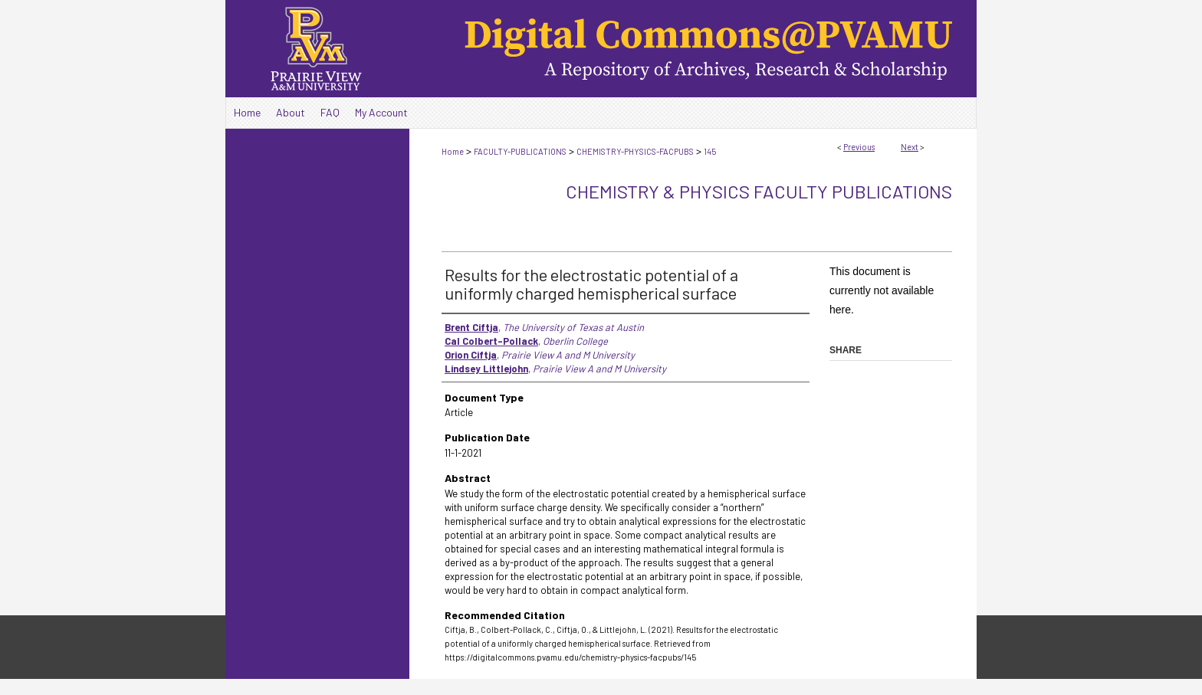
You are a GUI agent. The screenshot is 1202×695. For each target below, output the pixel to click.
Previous (859, 147)
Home (453, 151)
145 (710, 151)
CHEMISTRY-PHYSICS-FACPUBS (635, 151)
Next (909, 147)
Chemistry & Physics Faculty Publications (759, 191)
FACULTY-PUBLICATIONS (520, 151)
